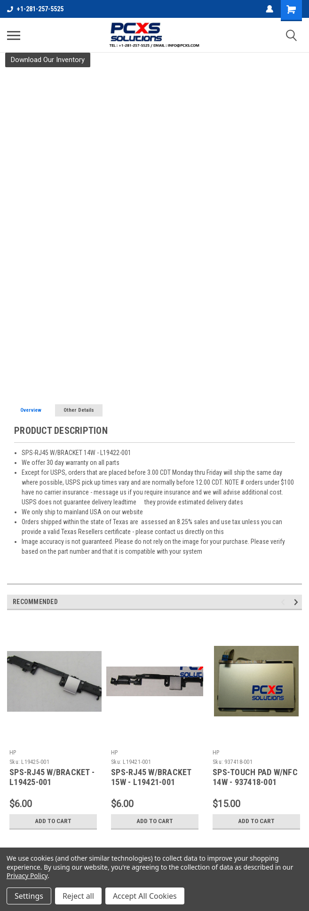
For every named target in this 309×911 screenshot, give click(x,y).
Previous (284, 601)
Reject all (78, 896)
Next (297, 601)
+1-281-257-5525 (35, 9)
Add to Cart (53, 821)
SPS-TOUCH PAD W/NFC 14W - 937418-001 (255, 777)
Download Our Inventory (48, 59)
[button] (47, 60)
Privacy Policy (27, 875)
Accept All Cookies (145, 896)
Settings (29, 896)
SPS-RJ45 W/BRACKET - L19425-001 (52, 777)
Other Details (78, 410)
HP (12, 752)
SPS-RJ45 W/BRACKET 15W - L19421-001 (151, 777)
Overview (30, 410)
